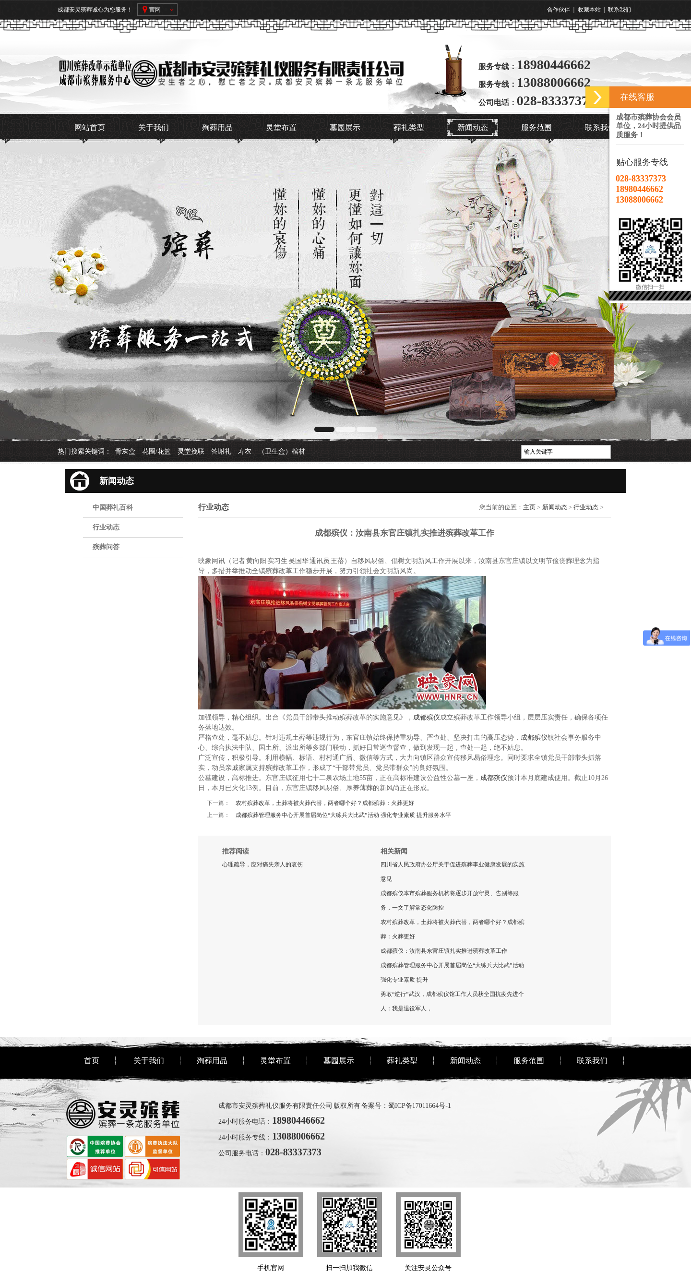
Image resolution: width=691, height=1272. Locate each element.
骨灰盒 (125, 451)
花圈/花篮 (156, 451)
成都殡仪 (426, 717)
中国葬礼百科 (113, 507)
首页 (91, 1060)
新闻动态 (472, 127)
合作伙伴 (558, 9)
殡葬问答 (106, 547)
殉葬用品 (217, 127)
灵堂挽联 (191, 451)
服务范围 (536, 127)
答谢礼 (221, 451)
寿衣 (244, 451)
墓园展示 (345, 127)
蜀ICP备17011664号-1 (419, 1105)
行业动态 (106, 527)
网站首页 (89, 127)
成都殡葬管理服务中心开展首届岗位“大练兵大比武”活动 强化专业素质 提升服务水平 (343, 815)
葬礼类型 (408, 127)
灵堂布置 (281, 127)
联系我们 (619, 9)
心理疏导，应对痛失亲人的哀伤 (262, 864)
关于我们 (153, 127)
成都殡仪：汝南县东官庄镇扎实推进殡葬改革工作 (444, 951)
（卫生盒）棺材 (281, 451)
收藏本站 (589, 9)
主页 (529, 507)
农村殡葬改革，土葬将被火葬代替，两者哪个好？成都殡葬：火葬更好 (325, 803)
